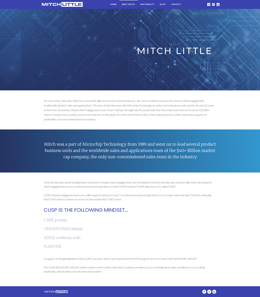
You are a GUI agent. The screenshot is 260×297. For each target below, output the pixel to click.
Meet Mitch (128, 4)
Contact (176, 4)
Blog (163, 4)
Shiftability (147, 4)
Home (114, 4)
